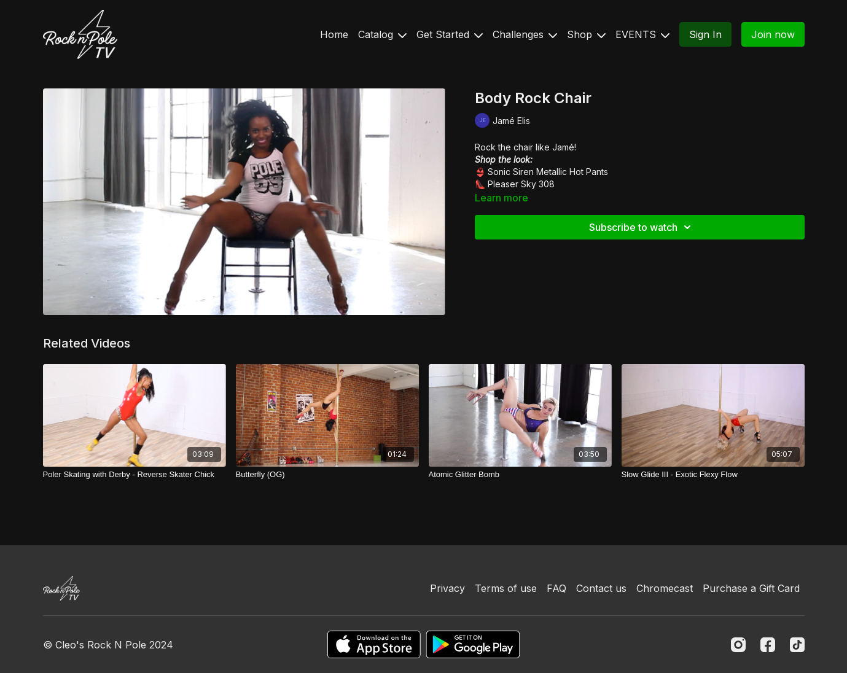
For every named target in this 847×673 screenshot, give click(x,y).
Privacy (447, 588)
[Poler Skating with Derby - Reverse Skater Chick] (134, 475)
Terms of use (506, 588)
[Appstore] (374, 644)
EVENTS (642, 34)
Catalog (382, 34)
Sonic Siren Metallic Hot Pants (548, 171)
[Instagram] (738, 644)
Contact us (601, 588)
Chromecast (664, 588)
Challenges (525, 34)
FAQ (556, 588)
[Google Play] (473, 644)
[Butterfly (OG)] (327, 475)
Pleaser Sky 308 (521, 184)
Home (334, 34)
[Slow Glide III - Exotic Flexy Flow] (713, 475)
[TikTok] (797, 644)
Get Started (449, 34)
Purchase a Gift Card (751, 588)
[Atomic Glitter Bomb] (520, 475)
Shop (586, 34)
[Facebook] (767, 644)
